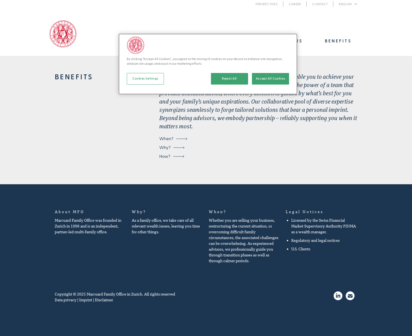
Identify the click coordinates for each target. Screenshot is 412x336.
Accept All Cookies (270, 78)
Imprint (85, 299)
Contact (320, 4)
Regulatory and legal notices (315, 240)
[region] (208, 64)
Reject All (229, 78)
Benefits (338, 41)
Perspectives (267, 4)
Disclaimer (104, 299)
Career (295, 4)
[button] (348, 4)
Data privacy (65, 299)
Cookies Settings (145, 78)
